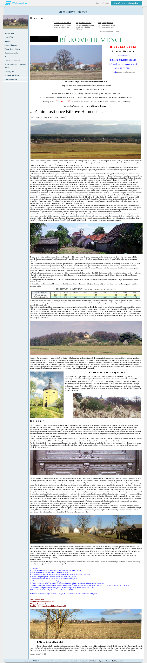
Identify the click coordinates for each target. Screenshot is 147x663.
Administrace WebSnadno (50, 661)
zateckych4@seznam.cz (126, 72)
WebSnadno (19, 3)
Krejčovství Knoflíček (83, 23)
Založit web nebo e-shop (126, 3)
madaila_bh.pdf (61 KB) (38, 654)
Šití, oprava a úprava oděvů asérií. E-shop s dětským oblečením (85, 27)
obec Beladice (91, 432)
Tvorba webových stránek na (74, 661)
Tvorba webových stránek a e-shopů (109, 31)
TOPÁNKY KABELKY (62, 23)
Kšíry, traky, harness (105, 23)
